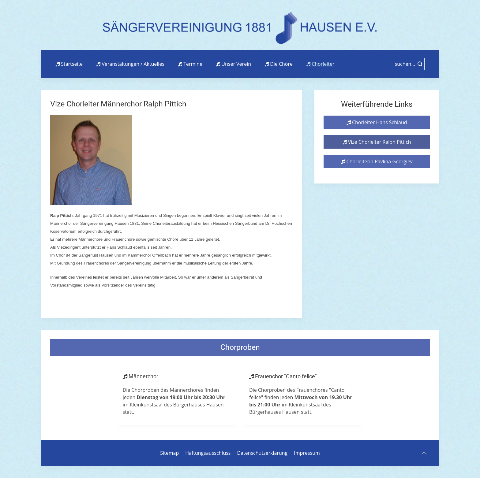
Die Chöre (278, 64)
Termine (190, 64)
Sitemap (169, 453)
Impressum (307, 453)
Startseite (69, 64)
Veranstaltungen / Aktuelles (130, 64)
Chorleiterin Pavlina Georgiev (376, 161)
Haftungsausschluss (208, 453)
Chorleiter (320, 64)
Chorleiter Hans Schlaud (377, 122)
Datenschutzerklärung (262, 453)
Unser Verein (233, 64)
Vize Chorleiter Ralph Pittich (377, 142)
